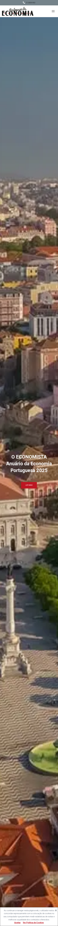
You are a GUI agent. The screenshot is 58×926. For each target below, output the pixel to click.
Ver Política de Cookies (33, 923)
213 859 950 (30, 3)
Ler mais (29, 485)
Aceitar (17, 923)
